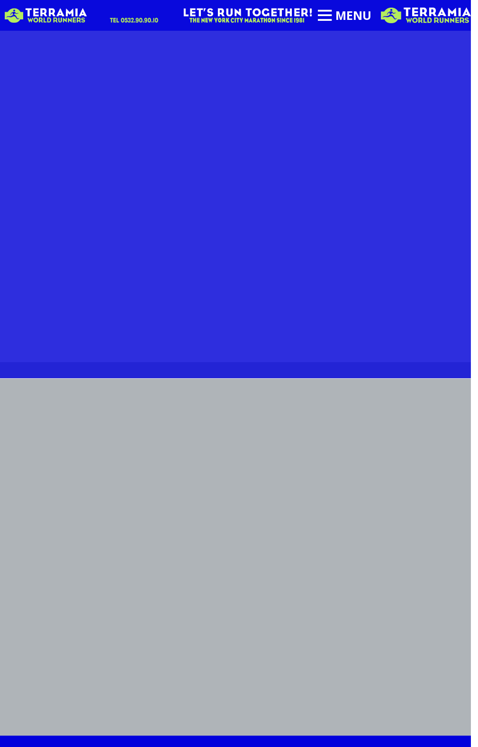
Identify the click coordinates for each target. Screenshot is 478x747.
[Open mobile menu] (344, 15)
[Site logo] (426, 14)
